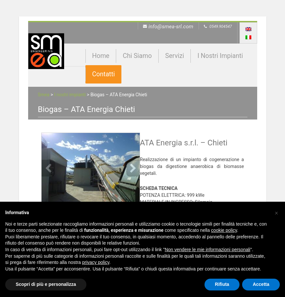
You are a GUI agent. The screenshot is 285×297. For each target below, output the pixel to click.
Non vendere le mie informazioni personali (207, 249)
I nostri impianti (220, 56)
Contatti (103, 74)
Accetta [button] (261, 284)
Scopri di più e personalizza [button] (46, 284)
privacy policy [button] (95, 262)
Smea (44, 94)
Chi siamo (137, 56)
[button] (276, 212)
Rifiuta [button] (222, 284)
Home (101, 56)
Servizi (174, 56)
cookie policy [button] (224, 230)
